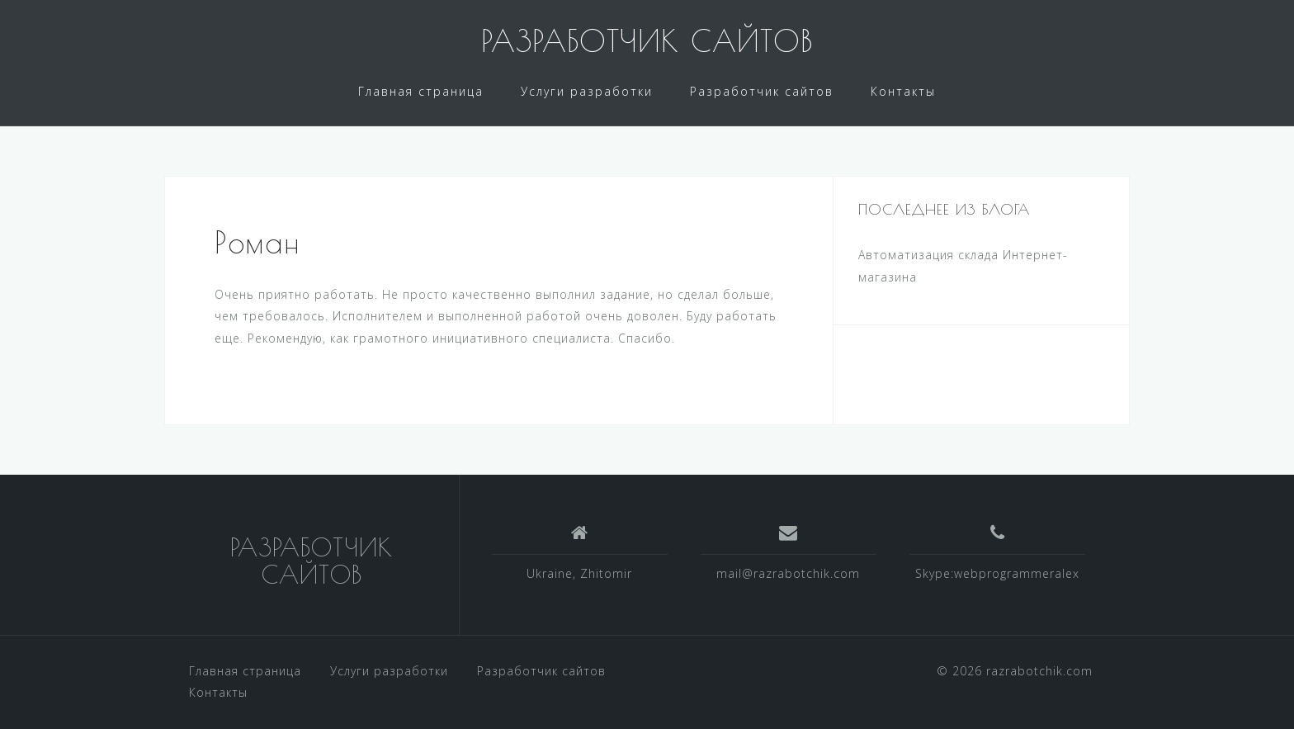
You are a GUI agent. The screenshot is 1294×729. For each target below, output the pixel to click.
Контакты (903, 91)
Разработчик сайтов (762, 91)
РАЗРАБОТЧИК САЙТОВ (647, 40)
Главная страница (421, 91)
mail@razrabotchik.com (788, 573)
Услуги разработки (587, 91)
